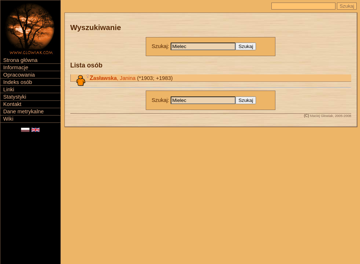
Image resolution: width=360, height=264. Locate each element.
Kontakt (12, 104)
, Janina (113, 78)
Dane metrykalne (23, 111)
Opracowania (19, 75)
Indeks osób (17, 82)
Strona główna (20, 60)
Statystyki (14, 97)
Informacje (15, 67)
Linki (8, 89)
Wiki (8, 119)
